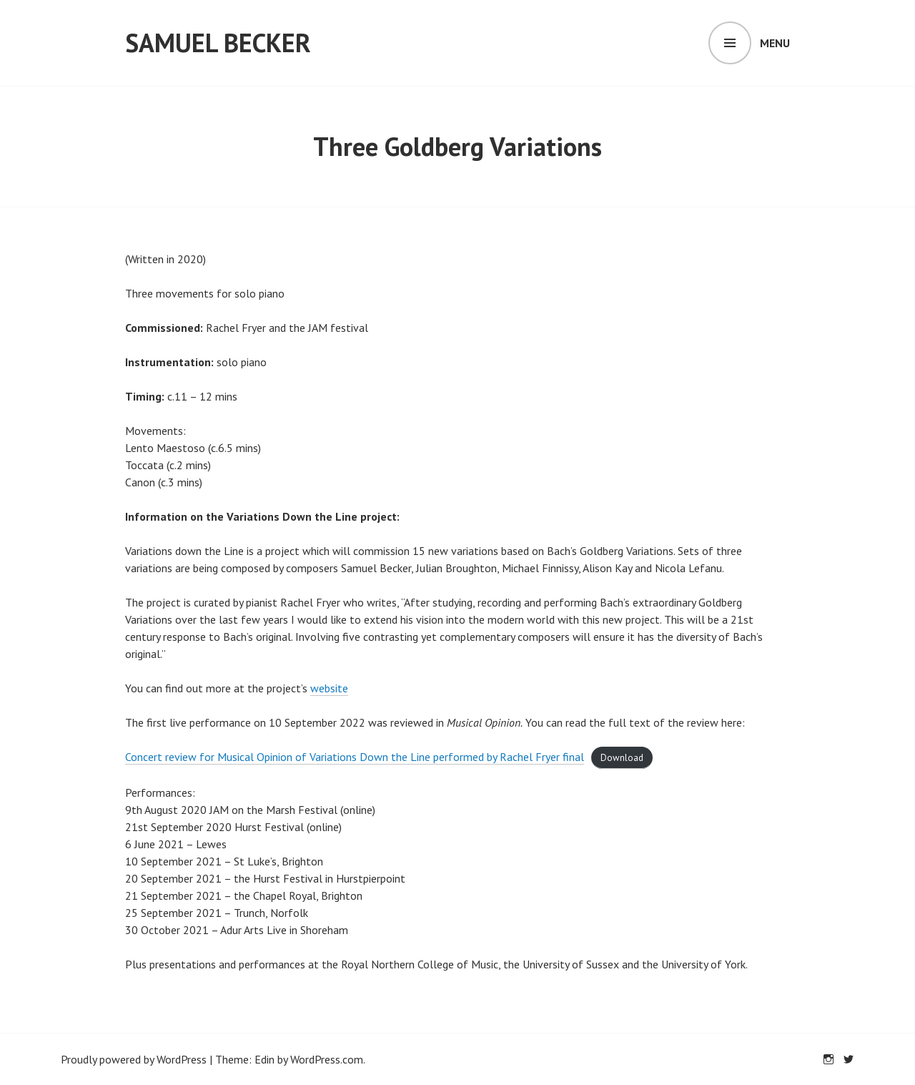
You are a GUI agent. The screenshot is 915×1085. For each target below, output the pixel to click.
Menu (775, 43)
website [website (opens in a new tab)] (329, 688)
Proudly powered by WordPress (134, 1059)
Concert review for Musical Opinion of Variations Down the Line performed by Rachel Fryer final (354, 757)
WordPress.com (326, 1059)
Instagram (828, 1059)
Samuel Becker (218, 42)
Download (621, 758)
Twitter (848, 1059)
